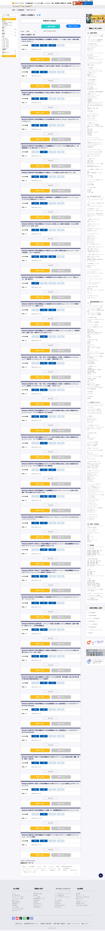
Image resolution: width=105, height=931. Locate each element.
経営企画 (89, 341)
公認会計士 (65, 871)
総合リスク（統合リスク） (93, 115)
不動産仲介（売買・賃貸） (93, 108)
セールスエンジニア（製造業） (94, 595)
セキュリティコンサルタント (93, 276)
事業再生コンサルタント (92, 230)
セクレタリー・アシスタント (93, 352)
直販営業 (89, 133)
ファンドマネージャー (92, 81)
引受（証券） (90, 175)
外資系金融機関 (92, 615)
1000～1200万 (5, 40)
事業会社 (90, 632)
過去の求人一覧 (16, 911)
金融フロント (91, 158)
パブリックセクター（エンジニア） (95, 412)
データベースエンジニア (92, 500)
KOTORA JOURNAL (60, 906)
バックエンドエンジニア (92, 490)
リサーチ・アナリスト (92, 145)
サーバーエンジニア (91, 506)
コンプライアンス (91, 383)
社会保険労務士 (66, 869)
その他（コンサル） (93, 295)
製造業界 (35, 903)
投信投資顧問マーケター (92, 89)
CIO (88, 436)
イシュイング (90, 183)
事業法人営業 (90, 162)
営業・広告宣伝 (92, 527)
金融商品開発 (90, 147)
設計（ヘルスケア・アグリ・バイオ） (95, 575)
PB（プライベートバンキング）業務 (95, 163)
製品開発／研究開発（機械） (93, 551)
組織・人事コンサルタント (93, 248)
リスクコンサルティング (94, 269)
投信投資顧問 (91, 79)
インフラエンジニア (91, 503)
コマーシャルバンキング (94, 149)
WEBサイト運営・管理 (92, 468)
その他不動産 (90, 111)
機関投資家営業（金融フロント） (94, 166)
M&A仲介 (89, 267)
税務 (88, 335)
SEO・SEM (89, 479)
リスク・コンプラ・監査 (94, 376)
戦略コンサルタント (91, 221)
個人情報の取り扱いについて (31, 924)
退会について (84, 924)
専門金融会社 (91, 621)
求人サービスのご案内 (17, 897)
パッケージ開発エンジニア (93, 486)
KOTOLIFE (57, 903)
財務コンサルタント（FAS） (93, 256)
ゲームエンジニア (91, 509)
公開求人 (4, 22)
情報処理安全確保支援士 (67, 867)
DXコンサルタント (91, 242)
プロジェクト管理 (92, 442)
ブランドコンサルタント (92, 284)
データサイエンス (92, 514)
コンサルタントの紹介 (17, 899)
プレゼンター (90, 86)
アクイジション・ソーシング (93, 95)
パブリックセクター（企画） (95, 306)
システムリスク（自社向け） (93, 386)
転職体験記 (15, 904)
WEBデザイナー (90, 477)
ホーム (14, 894)
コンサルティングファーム (95, 630)
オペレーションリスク (92, 120)
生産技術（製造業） (91, 582)
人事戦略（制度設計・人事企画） (94, 369)
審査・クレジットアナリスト (93, 156)
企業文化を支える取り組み (82, 897)
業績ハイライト (80, 899)
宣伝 (88, 538)
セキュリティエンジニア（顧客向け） (95, 507)
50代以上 (4, 26)
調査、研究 (89, 288)
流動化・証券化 (90, 65)
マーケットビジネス (93, 137)
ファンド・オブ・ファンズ (28, 869)
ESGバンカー (90, 50)
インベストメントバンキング (95, 53)
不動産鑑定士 (52, 871)
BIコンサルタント (91, 239)
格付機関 (89, 190)
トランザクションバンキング (93, 154)
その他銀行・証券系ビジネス (95, 169)
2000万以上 (5, 48)
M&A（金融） (90, 55)
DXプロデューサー (91, 418)
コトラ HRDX (58, 901)
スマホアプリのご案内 (17, 909)
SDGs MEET (58, 908)
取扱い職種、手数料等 (59, 924)
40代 (10, 25)
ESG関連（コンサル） (94, 208)
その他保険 (89, 135)
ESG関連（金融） (93, 44)
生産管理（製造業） (91, 580)
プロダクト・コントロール (93, 334)
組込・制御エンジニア (92, 510)
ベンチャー (36, 871)
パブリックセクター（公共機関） (94, 314)
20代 (3, 25)
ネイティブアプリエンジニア (93, 499)
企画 (88, 349)
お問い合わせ (18, 924)
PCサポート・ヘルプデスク (93, 466)
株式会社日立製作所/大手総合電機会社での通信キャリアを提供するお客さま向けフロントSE (49, 172)
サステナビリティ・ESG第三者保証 (95, 213)
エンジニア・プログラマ (94, 484)
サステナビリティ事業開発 (93, 322)
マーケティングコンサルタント (94, 282)
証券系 (57, 867)
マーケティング (90, 344)
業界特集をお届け (37, 894)
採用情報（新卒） (80, 904)
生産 (89, 578)
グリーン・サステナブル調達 (93, 586)
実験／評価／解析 (92, 559)
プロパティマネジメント (92, 98)
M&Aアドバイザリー (91, 265)
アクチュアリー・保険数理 (93, 124)
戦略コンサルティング (94, 219)
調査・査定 (89, 130)
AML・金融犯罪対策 (91, 388)
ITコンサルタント (91, 235)
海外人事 (89, 374)
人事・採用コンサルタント (93, 250)
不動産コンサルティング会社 (29, 873)
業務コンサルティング (94, 224)
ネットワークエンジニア (92, 504)
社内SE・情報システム (94, 461)
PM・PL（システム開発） (93, 444)
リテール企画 (90, 177)
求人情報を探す (20, 10)
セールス (39, 867)
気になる (61, 59)
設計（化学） (90, 574)
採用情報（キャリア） (81, 903)
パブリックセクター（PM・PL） (94, 410)
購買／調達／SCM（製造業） (93, 583)
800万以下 (4, 38)
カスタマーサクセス (91, 458)
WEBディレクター (91, 478)
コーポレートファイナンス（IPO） (94, 62)
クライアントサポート (92, 359)
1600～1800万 (5, 45)
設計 (89, 569)
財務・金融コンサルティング (95, 254)
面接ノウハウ (15, 901)
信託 (88, 171)
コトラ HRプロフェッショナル (62, 894)
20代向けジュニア (38, 906)
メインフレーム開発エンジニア (94, 487)
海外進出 (90, 396)
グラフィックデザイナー (92, 529)
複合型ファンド (90, 74)
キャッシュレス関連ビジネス (95, 179)
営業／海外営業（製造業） (93, 599)
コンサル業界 (36, 897)
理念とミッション (80, 896)
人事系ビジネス (92, 366)
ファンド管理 (90, 87)
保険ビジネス (91, 123)
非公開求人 (10, 22)
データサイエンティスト (92, 516)
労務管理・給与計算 (91, 372)
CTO (88, 435)
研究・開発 (91, 548)
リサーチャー (90, 293)
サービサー (89, 189)
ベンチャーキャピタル (92, 77)
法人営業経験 (31, 867)
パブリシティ (79, 901)
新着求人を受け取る (73, 26)
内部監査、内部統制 (91, 378)
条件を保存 (50, 26)
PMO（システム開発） (92, 445)
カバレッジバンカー (26, 871)
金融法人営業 (90, 160)
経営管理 (90, 391)
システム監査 (90, 380)
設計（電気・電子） (91, 571)
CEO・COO (89, 393)
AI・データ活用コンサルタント (94, 244)
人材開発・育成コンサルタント (94, 251)
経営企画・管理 (92, 433)
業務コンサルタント (91, 226)
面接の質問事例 (16, 903)
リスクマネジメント (93, 113)
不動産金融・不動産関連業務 (95, 91)
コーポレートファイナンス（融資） (95, 151)
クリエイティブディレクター (93, 532)
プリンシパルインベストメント (94, 69)
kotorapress (58, 904)
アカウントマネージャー (92, 454)
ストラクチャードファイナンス (94, 63)
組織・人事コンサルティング (95, 247)
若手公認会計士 (37, 904)
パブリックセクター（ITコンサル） (95, 206)
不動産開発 (89, 101)
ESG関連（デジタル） (94, 425)
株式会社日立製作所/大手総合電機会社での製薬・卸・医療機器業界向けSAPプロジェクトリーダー (50, 811)
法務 (88, 381)
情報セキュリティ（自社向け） (94, 384)
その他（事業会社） (91, 363)
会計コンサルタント (91, 258)
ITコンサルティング (93, 233)
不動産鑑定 (89, 99)
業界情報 (14, 906)
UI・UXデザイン (90, 481)
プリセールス (90, 453)
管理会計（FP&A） (91, 331)
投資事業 (90, 67)
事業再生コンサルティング (95, 228)
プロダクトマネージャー (92, 360)
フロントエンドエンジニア (93, 489)
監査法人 (24, 867)
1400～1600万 (5, 43)
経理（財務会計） (91, 329)
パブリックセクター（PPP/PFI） (94, 41)
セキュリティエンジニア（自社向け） (95, 387)
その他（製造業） (91, 590)
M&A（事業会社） (91, 362)
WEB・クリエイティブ (94, 470)
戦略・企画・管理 (92, 339)
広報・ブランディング (92, 539)
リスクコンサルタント (92, 271)
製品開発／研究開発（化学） (93, 553)
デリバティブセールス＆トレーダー (95, 144)
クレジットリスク (91, 117)
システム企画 (90, 439)
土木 (88, 109)
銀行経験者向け (37, 908)
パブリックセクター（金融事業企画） (95, 39)
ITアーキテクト (90, 241)
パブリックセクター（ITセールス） (95, 413)
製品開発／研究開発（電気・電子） (95, 550)
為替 (45, 867)
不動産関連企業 (92, 627)
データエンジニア (91, 502)
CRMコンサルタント (91, 238)
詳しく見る (40, 59)
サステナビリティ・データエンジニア (95, 427)
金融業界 (35, 896)
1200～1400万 (5, 42)
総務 (88, 350)
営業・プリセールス (93, 448)
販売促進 (89, 541)
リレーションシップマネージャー (94, 153)
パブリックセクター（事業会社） (94, 308)
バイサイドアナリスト (92, 84)
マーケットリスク (91, 118)
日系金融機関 (91, 612)
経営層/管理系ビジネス (39, 899)
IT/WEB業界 (36, 901)
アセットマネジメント (92, 96)
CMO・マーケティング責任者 (93, 347)
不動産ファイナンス (91, 93)
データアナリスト (91, 519)
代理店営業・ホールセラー (93, 132)
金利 (59, 871)
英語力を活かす (73, 871)
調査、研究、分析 (92, 286)
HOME (13, 10)
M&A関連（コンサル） (94, 263)
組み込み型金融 (90, 184)
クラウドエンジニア (91, 497)
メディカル (50, 867)
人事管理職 (89, 368)
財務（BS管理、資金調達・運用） (94, 332)
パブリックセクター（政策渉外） (94, 313)
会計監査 (89, 337)
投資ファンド (44, 871)
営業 (88, 535)
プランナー (89, 534)
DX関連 (90, 416)
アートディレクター (91, 531)
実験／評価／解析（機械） (93, 562)
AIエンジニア (90, 422)
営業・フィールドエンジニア (95, 593)
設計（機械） (90, 572)
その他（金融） (92, 187)
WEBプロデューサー (91, 474)
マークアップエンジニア (92, 472)
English (91, 0)
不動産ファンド (90, 75)
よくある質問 (15, 908)
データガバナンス (91, 518)
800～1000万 (5, 39)
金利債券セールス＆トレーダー (94, 142)
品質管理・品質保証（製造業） (94, 584)
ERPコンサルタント (91, 237)
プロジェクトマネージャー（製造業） (95, 589)
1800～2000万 (5, 46)
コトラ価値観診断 (59, 896)
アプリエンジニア (91, 512)
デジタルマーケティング (92, 475)
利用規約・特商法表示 (46, 924)
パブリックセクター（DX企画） (94, 409)
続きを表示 (50, 54)
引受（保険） (90, 129)
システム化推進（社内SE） (93, 465)
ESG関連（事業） (93, 317)
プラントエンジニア (91, 587)
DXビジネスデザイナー (92, 419)
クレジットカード (52, 869)
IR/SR (88, 343)
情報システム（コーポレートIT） (94, 463)
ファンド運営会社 (92, 624)
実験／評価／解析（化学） (93, 563)
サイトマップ (76, 924)
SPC (59, 869)
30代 (6, 25)
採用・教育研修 (90, 371)
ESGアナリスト (90, 48)
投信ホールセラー (91, 83)
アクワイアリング (91, 181)
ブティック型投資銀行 (94, 618)
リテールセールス (91, 165)
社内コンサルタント (91, 437)
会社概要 (78, 894)
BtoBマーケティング (91, 346)
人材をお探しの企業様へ (83, 0)
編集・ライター (90, 536)
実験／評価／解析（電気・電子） (94, 561)
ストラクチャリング (40, 869)
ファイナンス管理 (92, 325)
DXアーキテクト (90, 421)
